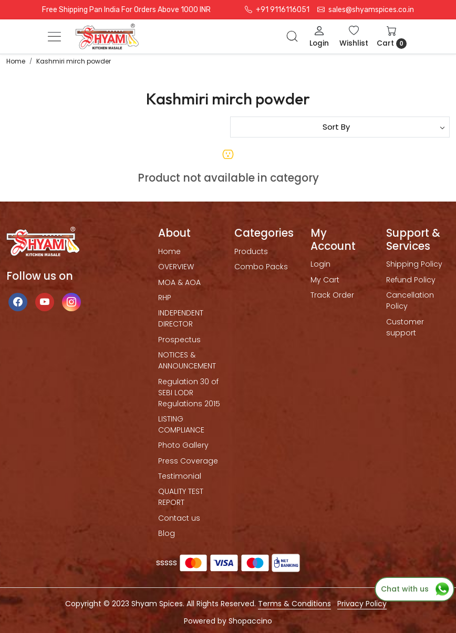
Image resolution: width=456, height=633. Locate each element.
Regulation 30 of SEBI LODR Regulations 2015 (189, 392)
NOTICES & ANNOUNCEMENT (187, 360)
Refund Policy (411, 280)
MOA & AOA (179, 282)
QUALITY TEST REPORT (180, 497)
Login (320, 264)
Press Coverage (188, 461)
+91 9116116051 (277, 9)
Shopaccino (250, 621)
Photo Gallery (183, 445)
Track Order (332, 295)
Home (169, 251)
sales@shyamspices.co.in (365, 9)
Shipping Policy (414, 264)
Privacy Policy (362, 603)
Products (251, 251)
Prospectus (179, 339)
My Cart (324, 280)
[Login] (319, 36)
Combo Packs (261, 266)
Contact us (179, 518)
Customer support (405, 327)
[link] (292, 36)
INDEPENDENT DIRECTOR (180, 318)
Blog (166, 533)
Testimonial (179, 476)
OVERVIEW (176, 266)
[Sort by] (340, 127)
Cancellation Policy (410, 300)
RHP (164, 297)
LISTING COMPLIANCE (181, 424)
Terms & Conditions (294, 603)
